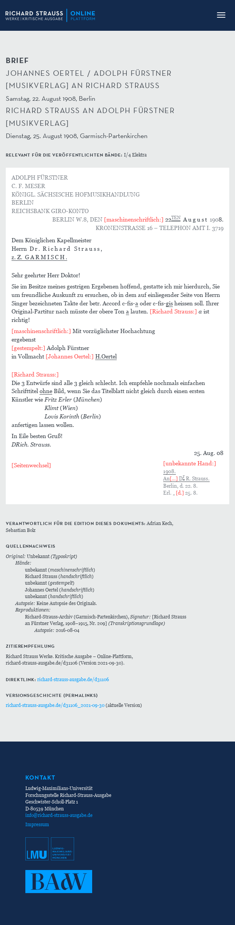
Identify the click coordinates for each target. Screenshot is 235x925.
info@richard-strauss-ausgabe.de (59, 815)
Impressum (37, 824)
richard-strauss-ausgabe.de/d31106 (73, 679)
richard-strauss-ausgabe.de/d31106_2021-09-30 (55, 705)
